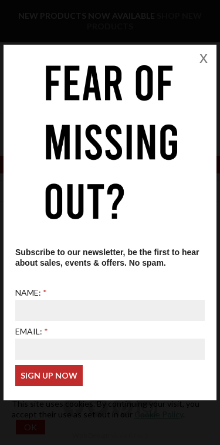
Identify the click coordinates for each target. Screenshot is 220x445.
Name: (28, 292)
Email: (28, 331)
